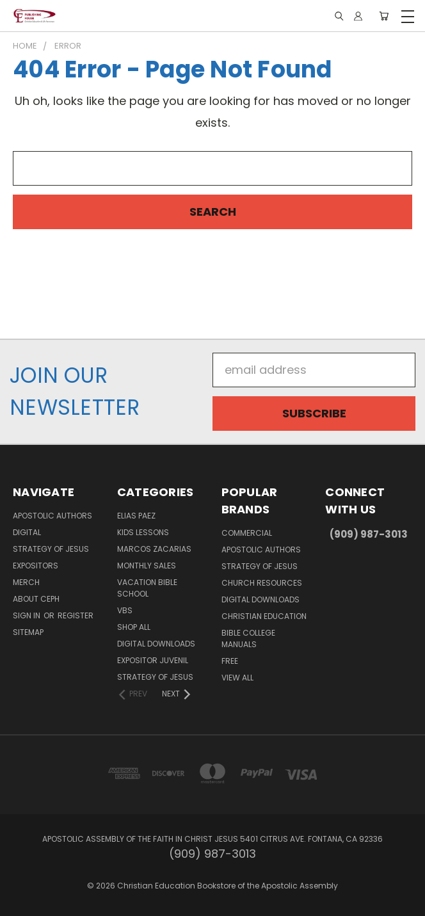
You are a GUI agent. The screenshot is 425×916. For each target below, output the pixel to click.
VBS (124, 610)
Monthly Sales (146, 565)
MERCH (26, 582)
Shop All (133, 627)
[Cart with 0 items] (383, 16)
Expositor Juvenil (152, 660)
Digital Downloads (156, 643)
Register (75, 615)
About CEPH (36, 598)
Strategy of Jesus (51, 548)
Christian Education (264, 616)
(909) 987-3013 (369, 534)
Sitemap (28, 632)
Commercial (246, 532)
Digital (27, 532)
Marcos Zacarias (154, 548)
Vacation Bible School (147, 588)
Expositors (35, 565)
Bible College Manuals (248, 638)
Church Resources (261, 582)
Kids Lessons (143, 532)
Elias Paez (136, 515)
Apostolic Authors (52, 515)
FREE (229, 660)
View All (237, 677)
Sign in (27, 615)
